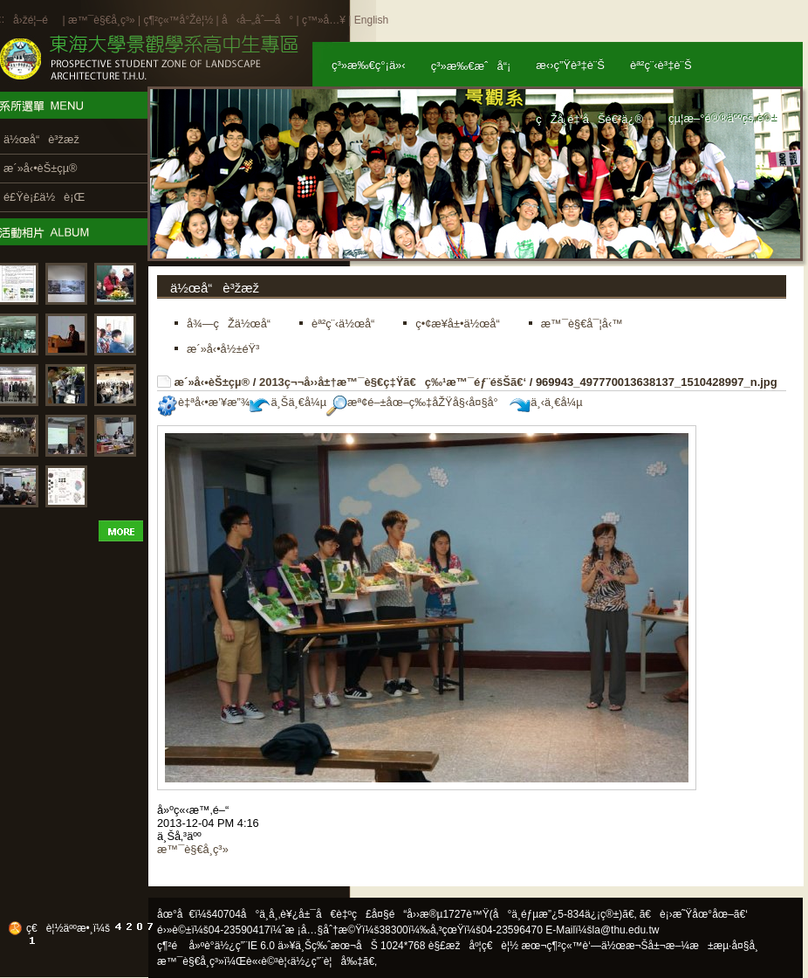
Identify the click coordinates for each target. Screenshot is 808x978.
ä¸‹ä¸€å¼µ (546, 402)
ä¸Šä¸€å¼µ (288, 402)
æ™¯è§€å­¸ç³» (103, 20)
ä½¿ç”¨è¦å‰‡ (327, 961)
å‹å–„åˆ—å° (257, 20)
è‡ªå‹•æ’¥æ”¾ (203, 402)
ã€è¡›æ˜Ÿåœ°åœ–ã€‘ (694, 914)
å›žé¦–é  (36, 20)
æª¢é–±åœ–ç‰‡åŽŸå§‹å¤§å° (416, 402)
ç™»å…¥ (324, 20)
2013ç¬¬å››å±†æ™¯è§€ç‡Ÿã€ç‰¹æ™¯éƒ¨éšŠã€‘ (392, 382)
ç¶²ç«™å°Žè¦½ (178, 20)
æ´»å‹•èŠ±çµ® (212, 382)
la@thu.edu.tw (626, 930)
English (371, 20)
